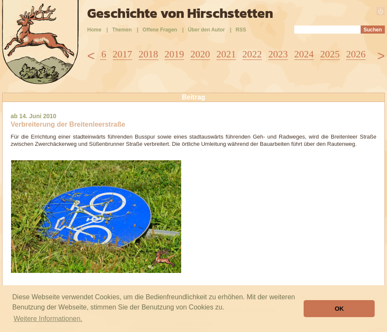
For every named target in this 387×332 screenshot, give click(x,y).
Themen (122, 30)
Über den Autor (206, 30)
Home (94, 30)
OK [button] (339, 308)
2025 (330, 54)
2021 (226, 54)
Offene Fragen (159, 30)
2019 (174, 54)
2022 (252, 54)
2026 (356, 54)
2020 (200, 54)
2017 (122, 54)
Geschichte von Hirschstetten (180, 13)
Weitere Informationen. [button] (48, 318)
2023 (278, 54)
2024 (304, 54)
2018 (148, 54)
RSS (241, 30)
